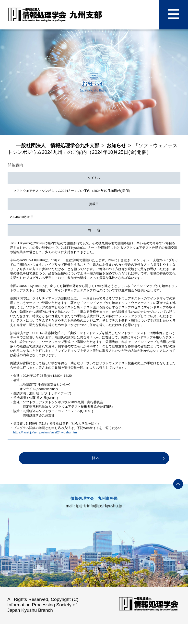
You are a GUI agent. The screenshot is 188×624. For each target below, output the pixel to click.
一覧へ (94, 458)
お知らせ (116, 145)
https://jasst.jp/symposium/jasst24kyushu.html (45, 432)
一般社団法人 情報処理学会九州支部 (57, 145)
